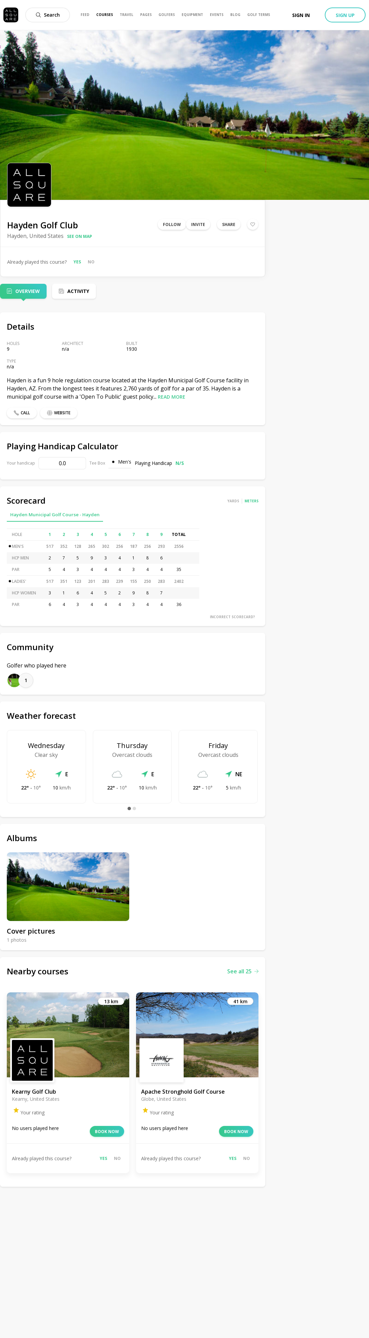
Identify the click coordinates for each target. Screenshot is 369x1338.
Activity (78, 291)
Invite (198, 224)
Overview (27, 291)
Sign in (301, 15)
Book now (107, 1131)
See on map (79, 236)
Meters (251, 501)
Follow (172, 224)
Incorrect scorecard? (232, 616)
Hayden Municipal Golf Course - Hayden (55, 514)
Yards (233, 501)
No (91, 262)
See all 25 (242, 971)
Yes (77, 262)
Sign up (345, 15)
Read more (171, 397)
